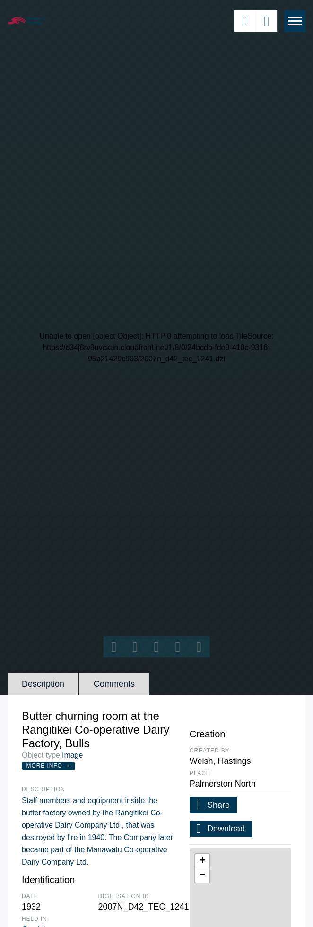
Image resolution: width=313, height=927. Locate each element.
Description (43, 684)
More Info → (48, 765)
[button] (202, 861)
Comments (114, 684)
